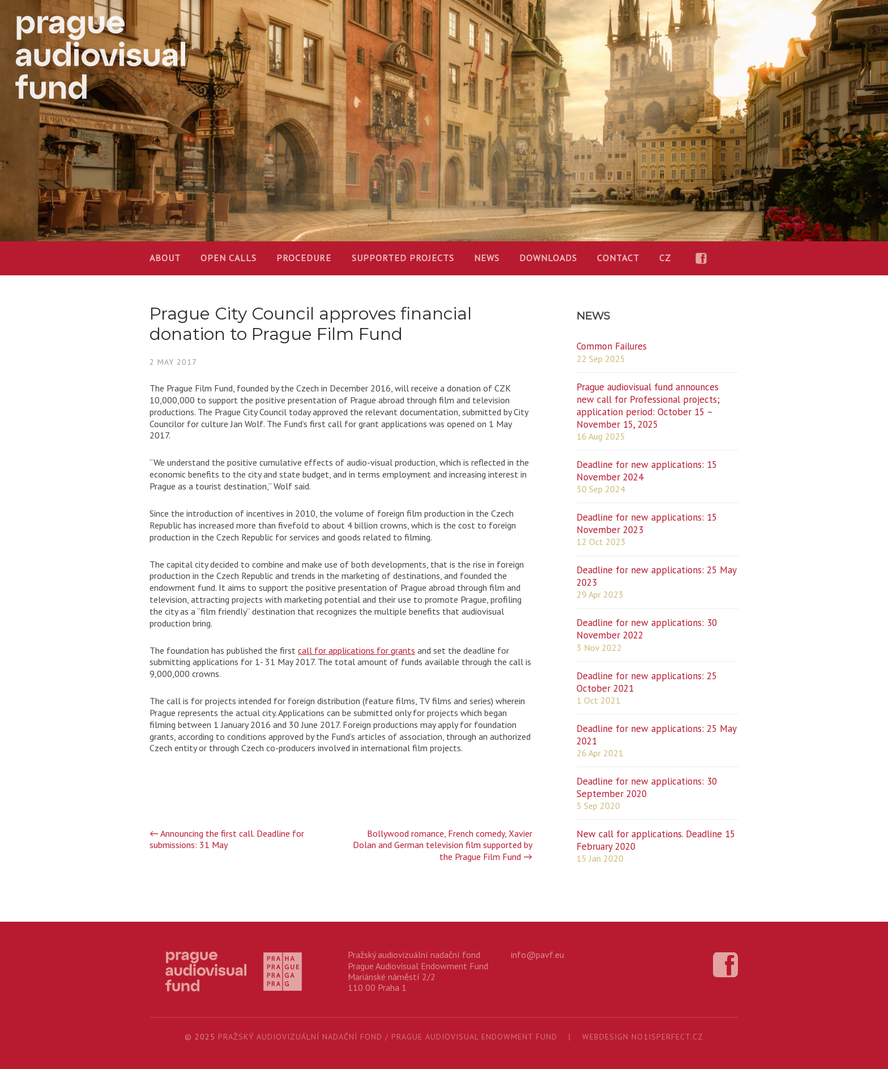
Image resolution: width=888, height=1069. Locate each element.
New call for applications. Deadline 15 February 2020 (656, 840)
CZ (665, 257)
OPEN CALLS (228, 257)
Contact (618, 257)
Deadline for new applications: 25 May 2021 (656, 734)
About (165, 257)
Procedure (303, 257)
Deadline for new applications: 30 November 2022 (647, 628)
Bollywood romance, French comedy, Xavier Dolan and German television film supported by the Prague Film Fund (442, 845)
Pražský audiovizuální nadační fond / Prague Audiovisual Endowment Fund (387, 1037)
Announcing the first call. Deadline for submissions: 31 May (227, 839)
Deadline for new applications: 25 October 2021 (647, 682)
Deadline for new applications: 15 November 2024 (647, 470)
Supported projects (403, 257)
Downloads (548, 257)
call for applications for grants (356, 650)
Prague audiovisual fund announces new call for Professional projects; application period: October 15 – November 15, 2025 (648, 406)
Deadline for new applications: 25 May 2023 (656, 576)
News (487, 257)
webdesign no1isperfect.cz (642, 1037)
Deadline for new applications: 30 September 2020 (647, 787)
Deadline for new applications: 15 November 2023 (647, 523)
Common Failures (612, 346)
